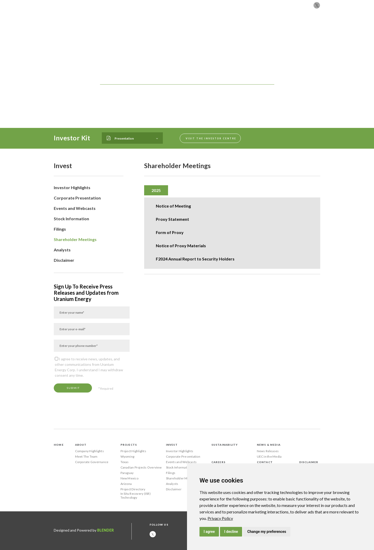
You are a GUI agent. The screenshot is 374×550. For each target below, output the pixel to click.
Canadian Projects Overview (141, 467)
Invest (191, 27)
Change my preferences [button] (266, 532)
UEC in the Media (269, 456)
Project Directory (133, 489)
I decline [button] (231, 532)
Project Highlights (133, 451)
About (149, 27)
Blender (105, 530)
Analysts (62, 249)
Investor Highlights (72, 187)
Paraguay (127, 473)
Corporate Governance (92, 462)
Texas (125, 462)
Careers (278, 27)
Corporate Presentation (77, 197)
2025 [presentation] (156, 190)
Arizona (126, 484)
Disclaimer (64, 260)
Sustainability (218, 27)
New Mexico (129, 478)
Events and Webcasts (75, 208)
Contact (300, 27)
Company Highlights (89, 451)
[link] (220, 518)
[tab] (156, 190)
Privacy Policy (220, 518)
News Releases (268, 451)
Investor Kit (72, 138)
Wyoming (128, 456)
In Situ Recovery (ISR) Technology (136, 495)
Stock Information (71, 218)
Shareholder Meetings (75, 239)
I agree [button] (209, 532)
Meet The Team (86, 456)
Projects (170, 27)
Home (59, 444)
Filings (60, 228)
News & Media (251, 27)
